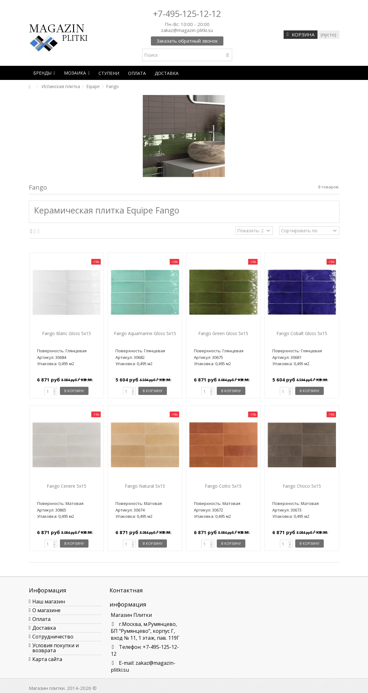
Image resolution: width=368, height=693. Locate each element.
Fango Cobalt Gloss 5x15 (301, 333)
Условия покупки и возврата (55, 648)
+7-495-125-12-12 (187, 13)
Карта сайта (47, 659)
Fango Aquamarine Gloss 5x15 (145, 333)
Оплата (41, 619)
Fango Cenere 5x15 (66, 486)
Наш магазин (48, 601)
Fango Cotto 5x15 (223, 486)
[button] (44, 73)
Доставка (44, 627)
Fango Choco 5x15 (302, 486)
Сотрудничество (52, 636)
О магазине (46, 610)
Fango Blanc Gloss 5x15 (66, 333)
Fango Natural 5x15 (145, 486)
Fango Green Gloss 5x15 (223, 333)
